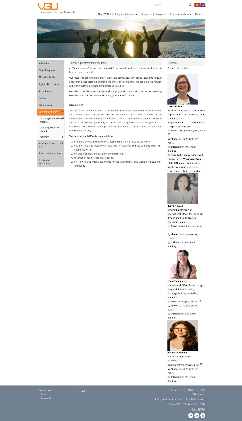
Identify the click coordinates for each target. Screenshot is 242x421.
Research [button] (161, 12)
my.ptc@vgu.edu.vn (189, 299)
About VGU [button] (104, 12)
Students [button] (146, 12)
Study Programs (47, 68)
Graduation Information (45, 160)
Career (44, 392)
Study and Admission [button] (126, 12)
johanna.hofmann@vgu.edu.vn (184, 363)
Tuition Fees (45, 96)
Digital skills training (49, 82)
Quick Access (45, 388)
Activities (44, 135)
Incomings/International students (52, 118)
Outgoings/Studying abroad (50, 127)
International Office (48, 110)
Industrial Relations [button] (180, 12)
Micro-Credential (47, 75)
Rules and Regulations (50, 151)
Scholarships (45, 103)
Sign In (83, 389)
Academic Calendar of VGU (50, 143)
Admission (44, 61)
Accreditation (45, 89)
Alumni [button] (199, 12)
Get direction (199, 407)
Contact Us (46, 396)
